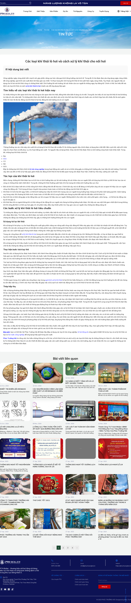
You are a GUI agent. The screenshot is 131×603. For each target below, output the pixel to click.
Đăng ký (104, 586)
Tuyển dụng (104, 11)
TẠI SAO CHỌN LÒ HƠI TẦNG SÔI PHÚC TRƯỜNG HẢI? (79, 536)
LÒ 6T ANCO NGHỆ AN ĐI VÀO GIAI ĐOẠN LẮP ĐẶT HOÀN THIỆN (79, 501)
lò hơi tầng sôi (83, 332)
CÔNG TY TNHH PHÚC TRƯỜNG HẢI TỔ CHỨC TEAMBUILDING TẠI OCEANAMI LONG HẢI (14, 502)
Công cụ (90, 11)
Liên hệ (125, 3)
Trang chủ (27, 11)
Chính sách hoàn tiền (81, 584)
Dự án (65, 11)
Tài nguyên (77, 11)
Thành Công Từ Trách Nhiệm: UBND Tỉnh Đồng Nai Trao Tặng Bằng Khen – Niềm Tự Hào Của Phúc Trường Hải (113, 429)
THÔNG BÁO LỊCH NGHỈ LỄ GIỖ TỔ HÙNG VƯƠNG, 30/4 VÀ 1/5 (46, 466)
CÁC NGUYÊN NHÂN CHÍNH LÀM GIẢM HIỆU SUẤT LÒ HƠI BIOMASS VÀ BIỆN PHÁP (48, 391)
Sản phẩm (54, 11)
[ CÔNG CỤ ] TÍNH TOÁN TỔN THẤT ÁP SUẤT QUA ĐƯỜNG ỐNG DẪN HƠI (48, 428)
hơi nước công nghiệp (16, 335)
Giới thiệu (41, 11)
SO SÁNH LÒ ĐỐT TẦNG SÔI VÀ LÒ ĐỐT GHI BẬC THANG (80, 382)
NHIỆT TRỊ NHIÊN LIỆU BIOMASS (13, 389)
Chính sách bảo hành (81, 579)
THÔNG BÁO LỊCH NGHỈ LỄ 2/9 (110, 465)
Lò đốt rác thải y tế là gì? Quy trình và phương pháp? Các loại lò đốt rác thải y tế (113, 537)
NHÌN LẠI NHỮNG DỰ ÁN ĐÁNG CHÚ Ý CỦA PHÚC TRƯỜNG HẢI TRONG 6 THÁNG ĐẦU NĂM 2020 (113, 502)
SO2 (5, 159)
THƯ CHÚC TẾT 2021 (41, 500)
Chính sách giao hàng (82, 582)
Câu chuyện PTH (56, 579)
